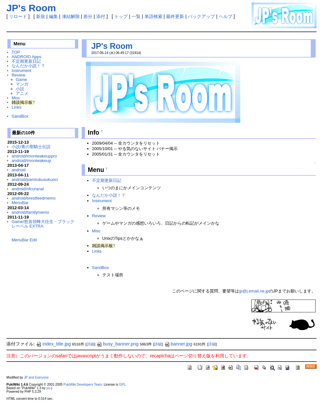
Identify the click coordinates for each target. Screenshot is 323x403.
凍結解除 (71, 16)
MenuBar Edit (24, 239)
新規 (40, 16)
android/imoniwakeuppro (34, 156)
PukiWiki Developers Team (82, 384)
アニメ (22, 93)
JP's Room (112, 45)
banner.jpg (178, 343)
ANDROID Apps (26, 56)
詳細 (90, 344)
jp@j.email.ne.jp (254, 291)
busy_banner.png (117, 343)
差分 (87, 16)
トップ (121, 16)
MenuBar (20, 202)
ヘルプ (225, 16)
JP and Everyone (36, 377)
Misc (16, 97)
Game (21, 79)
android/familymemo (30, 212)
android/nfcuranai (28, 188)
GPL (122, 384)
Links (16, 107)
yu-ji (49, 388)
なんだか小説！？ (28, 65)
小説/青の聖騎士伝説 (31, 146)
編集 (53, 16)
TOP (16, 52)
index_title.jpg (53, 343)
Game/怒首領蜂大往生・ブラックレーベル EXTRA (43, 223)
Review (18, 75)
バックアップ (201, 16)
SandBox (20, 116)
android (18, 169)
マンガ (22, 84)
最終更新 (175, 16)
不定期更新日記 (26, 61)
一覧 (136, 16)
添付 (100, 16)
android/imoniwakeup (31, 160)
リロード (18, 16)
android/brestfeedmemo (34, 198)
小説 (20, 88)
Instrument (21, 70)
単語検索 (153, 16)
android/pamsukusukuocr (35, 179)
